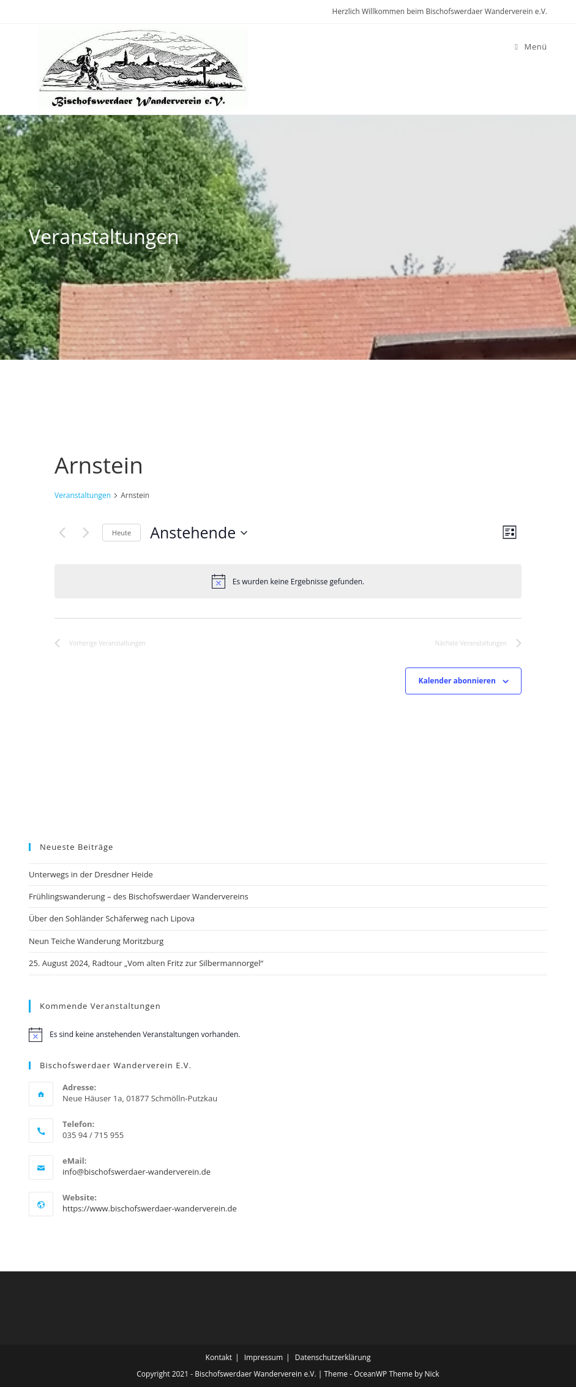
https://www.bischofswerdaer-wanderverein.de (149, 1208)
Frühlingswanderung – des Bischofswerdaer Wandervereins (139, 896)
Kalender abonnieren (456, 680)
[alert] (288, 581)
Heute (121, 532)
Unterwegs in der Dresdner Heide (91, 874)
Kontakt (219, 1357)
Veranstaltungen (82, 495)
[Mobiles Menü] (531, 46)
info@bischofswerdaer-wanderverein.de (136, 1171)
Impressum (263, 1357)
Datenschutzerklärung (333, 1357)
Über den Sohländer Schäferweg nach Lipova (112, 918)
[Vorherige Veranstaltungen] (61, 533)
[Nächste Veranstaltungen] (85, 533)
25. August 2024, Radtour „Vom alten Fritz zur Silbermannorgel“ (146, 963)
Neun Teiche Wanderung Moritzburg (96, 940)
